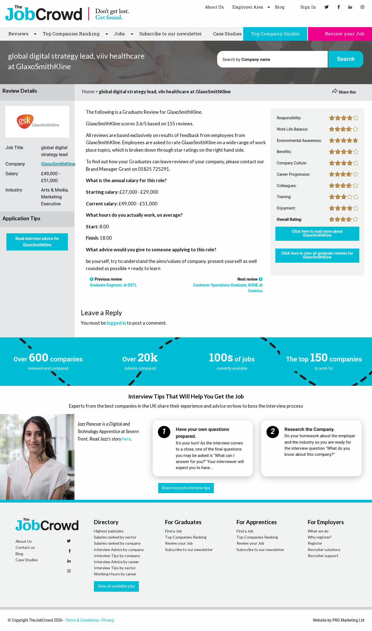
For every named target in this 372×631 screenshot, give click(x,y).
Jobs (119, 33)
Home (88, 91)
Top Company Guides (275, 33)
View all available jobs (116, 586)
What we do (318, 531)
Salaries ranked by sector (115, 537)
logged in (116, 323)
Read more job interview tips (186, 488)
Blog (279, 7)
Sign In (304, 7)
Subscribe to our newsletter (170, 33)
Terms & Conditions (82, 620)
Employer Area (247, 7)
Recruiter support (323, 555)
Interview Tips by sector (115, 567)
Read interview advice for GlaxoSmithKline (37, 241)
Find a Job (173, 531)
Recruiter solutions (324, 549)
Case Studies (227, 33)
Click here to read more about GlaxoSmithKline (317, 233)
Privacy (108, 620)
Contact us (25, 547)
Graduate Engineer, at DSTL (113, 285)
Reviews (18, 33)
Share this (344, 92)
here (126, 439)
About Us (214, 7)
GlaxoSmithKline (58, 164)
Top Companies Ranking (71, 33)
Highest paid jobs (109, 531)
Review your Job (340, 33)
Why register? (320, 537)
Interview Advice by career (116, 561)
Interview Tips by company (117, 555)
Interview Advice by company (119, 549)
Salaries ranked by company (117, 543)
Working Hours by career (115, 573)
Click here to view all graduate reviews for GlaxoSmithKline (317, 255)
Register (315, 543)
